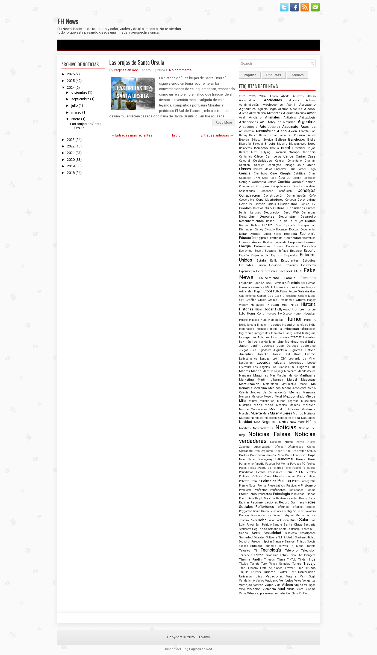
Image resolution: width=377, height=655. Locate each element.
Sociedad (246, 537)
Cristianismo (287, 204)
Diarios (310, 221)
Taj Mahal (297, 546)
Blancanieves (297, 144)
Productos (245, 490)
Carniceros (273, 156)
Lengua (265, 358)
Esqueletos (291, 255)
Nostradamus (263, 428)
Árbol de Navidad (281, 122)
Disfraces (246, 229)
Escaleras (292, 246)
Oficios (279, 447)
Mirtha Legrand (288, 401)
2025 (71, 81)
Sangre (277, 524)
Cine (273, 173)
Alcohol (310, 109)
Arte (263, 127)
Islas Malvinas (287, 341)
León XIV (279, 358)
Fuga (257, 291)
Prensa (262, 485)
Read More (224, 123)
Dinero (267, 225)
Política (284, 480)
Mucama (293, 409)
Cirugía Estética (293, 173)
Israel (303, 341)
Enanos (310, 242)
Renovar (244, 515)
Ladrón (310, 354)
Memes (294, 392)
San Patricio (264, 524)
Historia (308, 304)
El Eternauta (274, 238)
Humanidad (276, 320)
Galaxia (303, 291)
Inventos (309, 337)
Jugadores (265, 350)
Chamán (310, 160)
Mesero (268, 396)
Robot (271, 520)
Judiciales (308, 346)
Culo (268, 208)
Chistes (245, 169)
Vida (278, 585)
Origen (277, 451)
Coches (284, 178)
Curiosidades (295, 208)
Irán (248, 341)
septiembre (80, 99)
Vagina (291, 576)
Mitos (258, 405)
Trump (256, 572)
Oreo (257, 451)
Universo (245, 576)
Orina (287, 451)
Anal (242, 117)
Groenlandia (286, 300)
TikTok (291, 559)
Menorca (309, 392)
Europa (261, 265)
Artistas (274, 127)
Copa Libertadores (270, 199)
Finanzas (257, 287)
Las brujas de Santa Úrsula (136, 62)
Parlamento (246, 464)
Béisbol (256, 139)
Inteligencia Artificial (254, 337)
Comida (284, 182)
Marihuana (307, 375)
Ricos (300, 515)
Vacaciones (274, 576)
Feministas (296, 283)
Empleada (280, 242)
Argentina (307, 121)
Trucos (310, 568)
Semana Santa (277, 529)
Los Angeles (261, 367)
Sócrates (259, 537)
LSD (293, 367)
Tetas (284, 555)
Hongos (271, 313)
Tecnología (271, 550)
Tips (312, 559)
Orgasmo (267, 451)
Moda (269, 405)
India (312, 325)
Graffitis (251, 300)
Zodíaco (304, 593)
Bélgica (268, 139)
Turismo (269, 572)
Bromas (298, 148)
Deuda (270, 221)
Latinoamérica (248, 358)
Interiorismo (280, 337)
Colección (310, 178)
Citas (312, 173)
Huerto (243, 320)
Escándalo (309, 246)
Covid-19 (245, 204)
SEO (313, 529)
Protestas (265, 494)
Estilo (273, 260)
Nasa (296, 418)
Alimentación (257, 113)
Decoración (272, 212)
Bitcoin (269, 144)
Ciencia (245, 173)
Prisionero (308, 485)
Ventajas (245, 585)
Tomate (254, 563)
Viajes (268, 585)
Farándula (245, 283)
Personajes (275, 472)
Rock (279, 520)
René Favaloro (307, 511)
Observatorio (262, 447)
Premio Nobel (247, 485)
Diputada (289, 225)
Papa (280, 455)
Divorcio (269, 229)
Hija (284, 305)
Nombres (245, 428)
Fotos (274, 287)
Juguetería (280, 350)
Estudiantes (290, 260)
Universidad (307, 572)
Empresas (295, 242)
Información (308, 329)
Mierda (310, 396)
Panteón (271, 455)
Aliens (243, 113)
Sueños (243, 546)
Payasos (295, 464)
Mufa (266, 413)
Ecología (290, 234)
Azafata (304, 131)
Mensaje (244, 396)
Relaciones (276, 511)
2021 (71, 153)
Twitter (282, 572)
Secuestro (245, 529)
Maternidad (270, 384)
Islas (272, 341)
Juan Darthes (287, 346)
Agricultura (247, 109)
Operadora (246, 451)
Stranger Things (295, 541)
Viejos (298, 585)
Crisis (272, 204)
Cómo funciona (304, 182)
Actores (311, 100)
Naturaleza (308, 418)
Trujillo (243, 572)
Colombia (259, 182)
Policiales (268, 481)
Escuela (270, 251)
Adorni (291, 104)
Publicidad (298, 494)
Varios (260, 580)
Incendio (288, 325)
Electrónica (309, 238)
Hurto (307, 320)
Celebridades (262, 160)
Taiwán (283, 546)
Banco (253, 135)
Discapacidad (307, 225)
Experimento (247, 271)
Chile (300, 165)
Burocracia (280, 152)
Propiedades (296, 490)
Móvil (273, 409)
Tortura (297, 563)
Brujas (311, 148)
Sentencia (294, 529)
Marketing (246, 379)
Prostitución (248, 494)
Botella (274, 148)
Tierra (281, 559)
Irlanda (263, 341)
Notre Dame (294, 442)
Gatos (261, 296)
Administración (249, 104)
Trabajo (310, 563)
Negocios (269, 422)
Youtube (280, 593)
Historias (246, 309)
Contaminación (296, 195)
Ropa (285, 520)
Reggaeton (245, 511)
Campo (294, 152)
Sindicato (291, 533)
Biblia (311, 139)
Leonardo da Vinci (302, 358)
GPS (241, 300)
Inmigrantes (262, 333)
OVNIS (311, 451)
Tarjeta (311, 546)
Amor (311, 113)
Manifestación (307, 371)
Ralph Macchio (265, 498)
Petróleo (311, 472)
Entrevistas (262, 246)
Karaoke (262, 354)
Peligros (278, 468)
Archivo (297, 75)
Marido (293, 375)
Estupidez (246, 265)
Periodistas (246, 472)
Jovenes (268, 346)
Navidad (245, 422)
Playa (312, 476)
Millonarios (267, 401)
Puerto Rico (246, 498)
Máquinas (260, 375)
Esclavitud (245, 251)
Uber (293, 572)
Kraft (297, 354)
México (289, 396)
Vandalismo (247, 580)
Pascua (270, 464)
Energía (245, 246)
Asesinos (308, 127)
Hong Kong (255, 313)
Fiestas (311, 283)
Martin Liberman (270, 379)
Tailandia (270, 546)
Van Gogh (308, 576)
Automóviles (265, 131)
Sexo (256, 533)
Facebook (286, 271)
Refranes (297, 507)
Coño (312, 195)
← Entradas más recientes (131, 135)
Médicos (274, 388)
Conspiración (249, 195)
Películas (264, 468)
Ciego (312, 169)
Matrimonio (288, 384)
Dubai (267, 234)
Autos (282, 131)
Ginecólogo (289, 296)
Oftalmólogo (295, 447)
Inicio (176, 135)
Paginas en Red (126, 70)
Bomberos (245, 148)
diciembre (79, 92)
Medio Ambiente (294, 388)
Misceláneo (308, 401)
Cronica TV (307, 204)
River (253, 520)
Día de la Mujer (289, 221)
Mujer (274, 413)
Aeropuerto (307, 104)
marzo (76, 112)
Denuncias (247, 216)
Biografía (245, 144)
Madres (244, 371)
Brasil (285, 148)
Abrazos (298, 96)
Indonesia (262, 329)
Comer (272, 182)
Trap (242, 568)
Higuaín (273, 305)
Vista (299, 589)
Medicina (260, 388)
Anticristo (290, 117)
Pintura (257, 476)
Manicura (290, 371)
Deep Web (291, 212)
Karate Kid (281, 354)
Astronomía (246, 131)
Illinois (261, 325)
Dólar (243, 234)
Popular (250, 75)
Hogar (268, 309)
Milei (242, 401)
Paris (312, 459)
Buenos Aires (248, 152)
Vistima (310, 589)
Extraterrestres (266, 271)
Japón (243, 346)
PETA (299, 472)
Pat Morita (282, 464)
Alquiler (288, 113)
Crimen (260, 204)
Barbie (272, 135)
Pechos (311, 464)
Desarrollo (308, 216)
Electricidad (292, 238)
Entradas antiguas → (217, 135)
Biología (257, 144)
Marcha (282, 375)
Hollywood (283, 309)
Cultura (278, 208)
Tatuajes (244, 550)
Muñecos (310, 413)
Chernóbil (245, 165)
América (300, 113)
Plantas (291, 476)
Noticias (285, 427)
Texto (292, 555)
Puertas (311, 494)
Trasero (253, 568)
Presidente (293, 485)
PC (303, 464)
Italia (312, 341)
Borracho (261, 148)
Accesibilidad (248, 100)
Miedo (300, 396)
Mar (272, 375)
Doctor (294, 229)
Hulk (263, 320)
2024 (71, 87)
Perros (261, 472)
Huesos (254, 320)
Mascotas (308, 379)
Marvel (292, 379)
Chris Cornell (297, 169)
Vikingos (310, 585)
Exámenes (291, 265)
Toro (264, 563)
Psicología (281, 494)
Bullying (265, 152)
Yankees (268, 593)
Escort (259, 251)
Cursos (311, 208)
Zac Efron (292, 593)
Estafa (261, 260)
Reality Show (307, 498)
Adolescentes (273, 104)
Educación (247, 238)
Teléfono (291, 550)
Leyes (311, 362)
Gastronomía (247, 296)
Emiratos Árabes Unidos (255, 242)
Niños (311, 422)
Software (271, 537)
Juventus (246, 354)
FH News (67, 21)
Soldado (288, 537)
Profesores (277, 490)
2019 (71, 166)
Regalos (310, 507)
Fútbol (267, 291)
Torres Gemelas (279, 563)
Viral (281, 589)
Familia (289, 278)
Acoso (294, 100)
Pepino (296, 468)
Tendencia (245, 555)
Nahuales (257, 418)
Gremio (272, 300)
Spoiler (268, 541)
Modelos (281, 405)
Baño (262, 135)
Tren (300, 568)
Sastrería (310, 524)
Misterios (245, 405)
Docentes (282, 229)
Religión (290, 511)
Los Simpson (280, 367)
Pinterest (244, 476)
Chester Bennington (267, 165)
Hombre (298, 309)
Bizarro (282, 144)
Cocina (297, 178)
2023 (71, 140)
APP (262, 122)
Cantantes (245, 156)
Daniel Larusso (250, 212)
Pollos (296, 481)
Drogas (255, 234)
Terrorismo (271, 555)
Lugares (303, 367)
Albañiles (296, 109)
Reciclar (244, 502)
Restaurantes (261, 515)
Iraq (254, 341)
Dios (278, 225)
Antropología (307, 117)
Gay (270, 296)
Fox (281, 287)
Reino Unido (261, 511)
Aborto (285, 96)
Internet (296, 337)
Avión (292, 131)
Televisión (308, 550)
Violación (254, 589)
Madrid (256, 371)
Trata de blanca (271, 568)
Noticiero (275, 442)
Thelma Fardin (250, 559)
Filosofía (244, 287)
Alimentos (274, 113)
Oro (293, 451)
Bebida (244, 139)
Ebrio (277, 234)
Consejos (307, 190)
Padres (244, 455)
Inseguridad (293, 333)
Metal (278, 396)
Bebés (311, 135)
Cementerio (294, 160)
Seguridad (259, 529)
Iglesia (251, 325)
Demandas (309, 212)
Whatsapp (254, 593)
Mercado (257, 396)
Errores (278, 246)
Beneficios (296, 139)
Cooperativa (246, 199)
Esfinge (283, 251)
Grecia (262, 300)
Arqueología (248, 127)
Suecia (311, 541)
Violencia (269, 589)
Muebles (244, 413)
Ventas (258, 585)
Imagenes (274, 325)
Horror (297, 313)
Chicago (289, 165)
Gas (313, 291)
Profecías (260, 490)
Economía (308, 234)
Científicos (260, 173)
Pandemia (257, 455)
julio (74, 105)
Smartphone (308, 533)
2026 (71, 74)
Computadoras (280, 186)
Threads (269, 559)
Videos (287, 585)
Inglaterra (246, 333)
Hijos (294, 305)
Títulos (243, 563)
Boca (312, 144)
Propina (311, 490)
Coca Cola (269, 178)
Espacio (296, 251)
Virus (290, 589)
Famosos (308, 278)
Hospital (310, 313)
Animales (272, 117)
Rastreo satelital (287, 498)
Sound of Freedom (250, 541)
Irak (241, 341)
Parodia (259, 464)
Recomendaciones (264, 502)
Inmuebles (277, 333)
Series (243, 533)
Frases (300, 287)
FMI (267, 287)
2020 (71, 160)
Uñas (258, 576)
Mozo (282, 409)
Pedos (243, 468)
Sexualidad (272, 533)
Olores (311, 447)
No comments (180, 70)
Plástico (302, 476)
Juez (253, 350)
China (311, 165)
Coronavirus (307, 199)
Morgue (244, 409)
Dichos (255, 225)
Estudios (309, 260)
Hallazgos (257, 305)
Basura (299, 135)
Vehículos (286, 580)
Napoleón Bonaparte (278, 418)
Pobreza (244, 481)
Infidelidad (291, 329)
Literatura (245, 367)
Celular (279, 160)
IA (314, 320)
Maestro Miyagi (273, 371)
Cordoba (290, 199)
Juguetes (295, 350)
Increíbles (302, 325)
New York (297, 422)
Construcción (273, 195)
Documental (308, 229)
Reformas (283, 507)
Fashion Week (263, 283)
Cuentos (258, 208)
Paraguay (265, 459)
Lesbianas (246, 362)
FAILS (298, 271)
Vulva (242, 593)
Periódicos (309, 468)
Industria (276, 329)
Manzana (245, 375)
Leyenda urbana (271, 362)
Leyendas (296, 362)
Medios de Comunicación (269, 392)
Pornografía (308, 481)
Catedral (244, 160)
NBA (257, 422)
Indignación (246, 329)
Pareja (300, 459)
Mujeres (285, 413)
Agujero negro (267, 109)
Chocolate (280, 169)
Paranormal (284, 459)
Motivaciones (259, 409)
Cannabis (309, 152)
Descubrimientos (251, 221)
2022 (71, 146)
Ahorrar (283, 109)
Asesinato (290, 127)
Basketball (285, 135)
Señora (305, 529)
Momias (295, 405)
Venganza (309, 580)
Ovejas (301, 451)
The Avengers (306, 555)
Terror (258, 555)
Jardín (255, 346)
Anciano (255, 117)
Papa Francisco (296, 455)
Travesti (290, 568)
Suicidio (256, 546)
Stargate (278, 541)
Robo (262, 520)
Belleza (280, 139)
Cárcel (258, 156)
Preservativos (276, 485)
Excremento (308, 265)
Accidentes (273, 100)
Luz (313, 367)
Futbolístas (280, 291)
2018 (71, 173)
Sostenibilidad (305, 537)
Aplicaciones (248, 122)
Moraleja (309, 405)
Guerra (301, 300)
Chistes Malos (262, 169)
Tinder (302, 559)
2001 (242, 96)
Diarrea (244, 225)
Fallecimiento (269, 278)
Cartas (301, 156)
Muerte (256, 413)
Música (244, 418)
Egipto (261, 238)
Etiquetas (273, 75)
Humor (293, 319)
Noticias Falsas (269, 434)
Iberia (242, 325)
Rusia (294, 520)
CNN (257, 178)
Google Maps (307, 296)
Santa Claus (293, 524)
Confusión (285, 191)
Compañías (246, 186)
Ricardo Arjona (283, 515)
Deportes (267, 216)
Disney (258, 229)
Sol (280, 537)
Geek (278, 296)
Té (255, 550)
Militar (253, 401)
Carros (288, 156)
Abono (274, 96)
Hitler (258, 309)
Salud (304, 519)
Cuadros (245, 208)
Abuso (311, 96)
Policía (255, 481)
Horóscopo (284, 313)
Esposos (276, 255)
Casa (312, 156)
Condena (310, 186)
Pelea (252, 468)
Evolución (275, 265)
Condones (267, 191)
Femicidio (280, 283)
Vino (242, 589)
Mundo (298, 413)
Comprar (262, 186)
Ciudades (245, 178)
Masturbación (249, 384)
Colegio (244, 182)
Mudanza (309, 409)
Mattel (304, 384)
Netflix (283, 422)
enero (75, 119)
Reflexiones (264, 507)
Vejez (297, 580)
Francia (289, 287)
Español (244, 255)
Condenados (247, 191)
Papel (251, 459)
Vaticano (271, 580)
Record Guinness (291, 502)
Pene (288, 468)
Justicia (310, 350)
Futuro (292, 291)
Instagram (309, 333)
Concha (297, 186)
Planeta (278, 476)
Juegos (243, 350)
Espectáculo (260, 255)
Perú (288, 472)
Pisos (268, 476)
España (310, 250)
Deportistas (287, 216)
